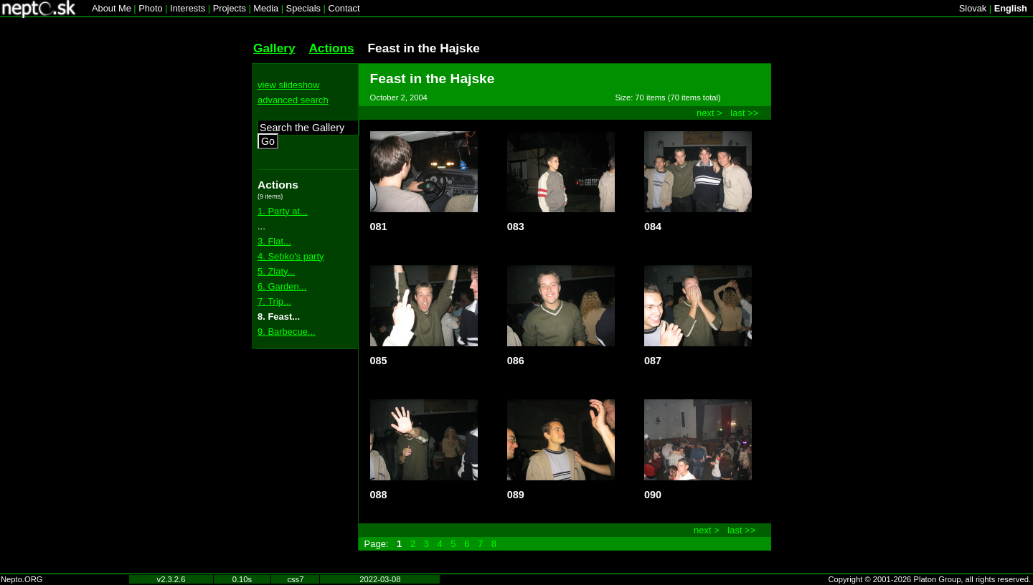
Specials (303, 8)
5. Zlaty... (276, 271)
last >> (744, 113)
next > (709, 113)
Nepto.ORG (21, 579)
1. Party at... (283, 211)
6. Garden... (282, 286)
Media (265, 8)
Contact (343, 8)
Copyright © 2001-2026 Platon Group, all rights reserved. (930, 579)
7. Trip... (274, 301)
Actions (331, 48)
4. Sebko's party (291, 256)
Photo (150, 8)
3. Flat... (274, 241)
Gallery (274, 48)
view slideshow (288, 85)
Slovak (972, 8)
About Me (111, 8)
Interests (187, 8)
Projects (229, 8)
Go (268, 141)
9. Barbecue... (287, 331)
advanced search (293, 100)
